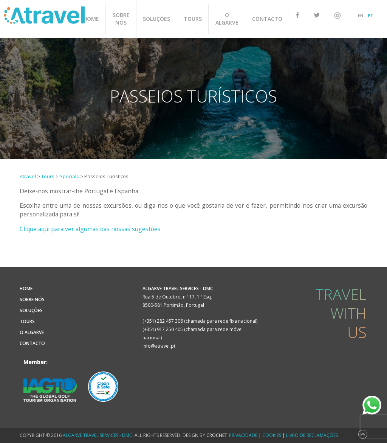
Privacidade (243, 435)
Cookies (271, 435)
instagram (337, 15)
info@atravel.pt (158, 346)
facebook (297, 15)
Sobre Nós (123, 18)
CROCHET (216, 435)
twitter (317, 15)
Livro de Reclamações (312, 435)
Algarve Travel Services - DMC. (98, 435)
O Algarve (224, 18)
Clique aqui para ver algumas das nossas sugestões (90, 229)
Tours (192, 18)
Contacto (263, 18)
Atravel (44, 15)
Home (96, 18)
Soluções (157, 18)
